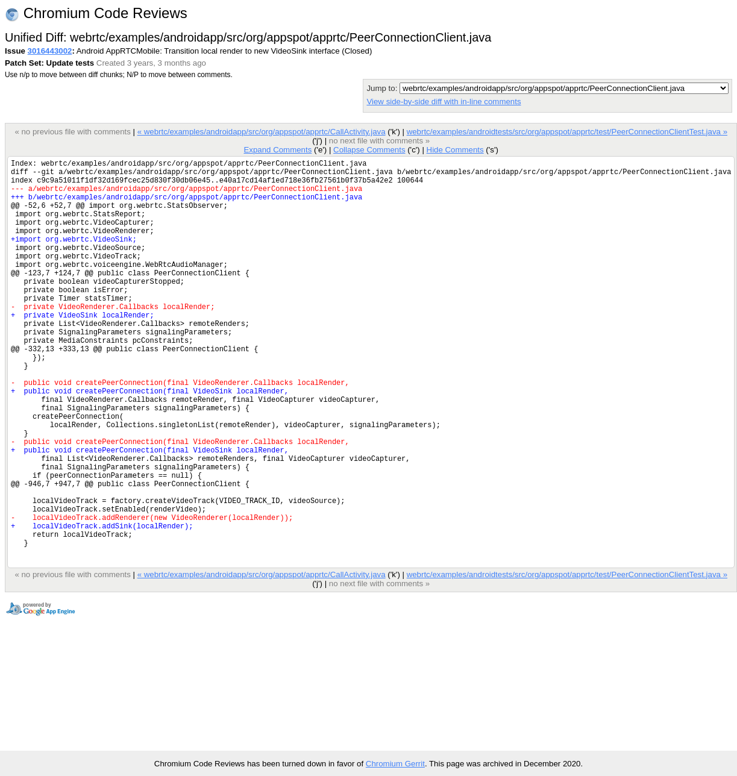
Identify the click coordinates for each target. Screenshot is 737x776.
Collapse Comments (369, 149)
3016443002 (50, 50)
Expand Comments (277, 149)
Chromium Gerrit (395, 763)
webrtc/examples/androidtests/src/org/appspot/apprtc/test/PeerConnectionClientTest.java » (567, 131)
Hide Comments (454, 149)
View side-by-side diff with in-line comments (443, 101)
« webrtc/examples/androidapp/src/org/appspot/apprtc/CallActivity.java (261, 131)
